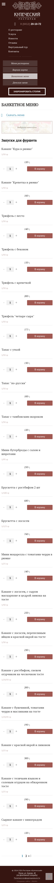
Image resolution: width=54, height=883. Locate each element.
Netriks (34, 881)
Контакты (13, 51)
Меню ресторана (20, 63)
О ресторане (15, 29)
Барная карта (20, 69)
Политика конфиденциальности (27, 878)
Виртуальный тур (18, 47)
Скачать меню (15, 115)
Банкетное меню (20, 76)
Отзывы (12, 42)
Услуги (12, 34)
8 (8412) (30, 24)
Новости (13, 38)
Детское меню (20, 82)
